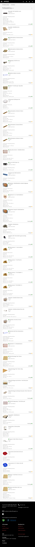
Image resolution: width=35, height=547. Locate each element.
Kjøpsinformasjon (21, 530)
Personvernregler (21, 534)
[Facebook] (3, 514)
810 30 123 (21, 505)
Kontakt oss (20, 526)
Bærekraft (4, 530)
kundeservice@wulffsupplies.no (10, 511)
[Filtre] (32, 8)
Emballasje (13, 4)
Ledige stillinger (5, 528)
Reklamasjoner (21, 528)
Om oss (3, 526)
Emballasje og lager (5, 4)
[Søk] (23, 2)
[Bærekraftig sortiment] (26, 2)
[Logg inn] (29, 2)
